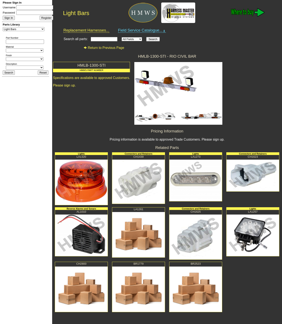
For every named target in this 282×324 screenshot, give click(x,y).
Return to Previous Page (103, 48)
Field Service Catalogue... (142, 30)
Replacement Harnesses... (86, 30)
